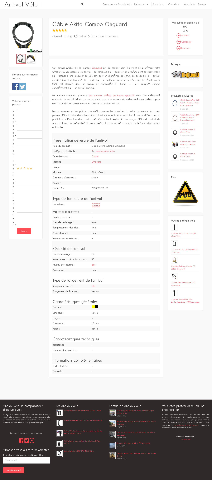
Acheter (183, 35)
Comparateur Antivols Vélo (117, 4)
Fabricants (139, 4)
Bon (94, 264)
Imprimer (183, 48)
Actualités (189, 4)
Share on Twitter (22, 86)
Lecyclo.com (185, 439)
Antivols (157, 4)
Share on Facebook (15, 86)
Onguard (97, 67)
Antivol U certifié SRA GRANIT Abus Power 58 (83, 421)
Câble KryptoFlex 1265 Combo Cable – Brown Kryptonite (189, 117)
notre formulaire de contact (186, 425)
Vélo (112, 151)
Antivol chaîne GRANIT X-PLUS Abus (79, 451)
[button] (39, 37)
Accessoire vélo (100, 151)
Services (202, 4)
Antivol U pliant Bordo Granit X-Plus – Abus (82, 410)
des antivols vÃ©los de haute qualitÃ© (111, 95)
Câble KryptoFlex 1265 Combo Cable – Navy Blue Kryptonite (189, 103)
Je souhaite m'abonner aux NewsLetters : (24, 455)
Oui (94, 286)
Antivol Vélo (21, 4)
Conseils (172, 4)
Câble (95, 156)
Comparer (184, 42)
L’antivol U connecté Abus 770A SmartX (133, 443)
